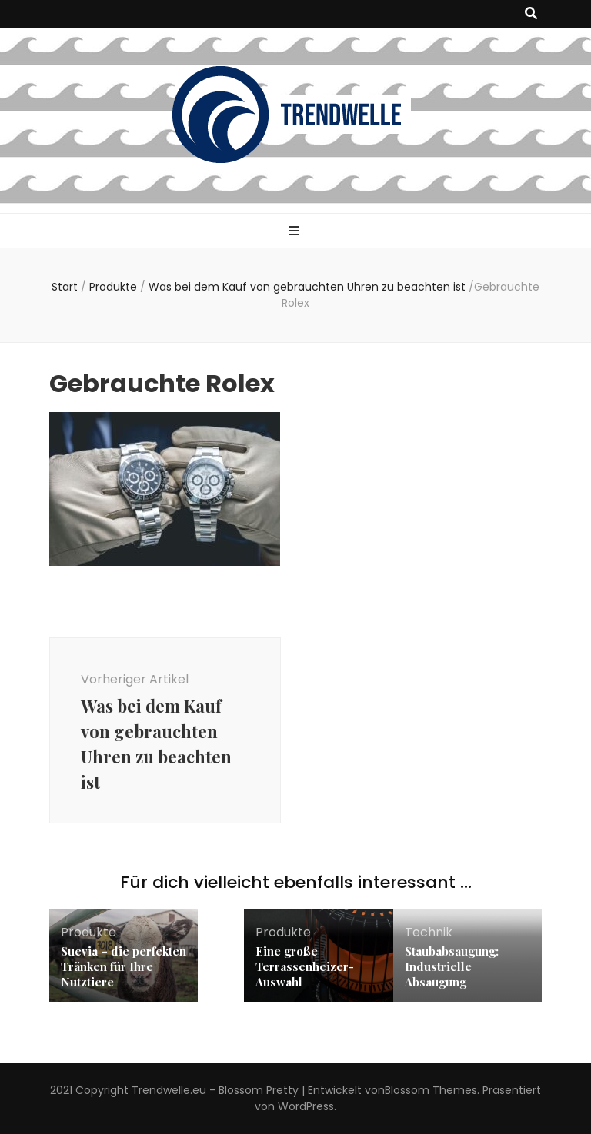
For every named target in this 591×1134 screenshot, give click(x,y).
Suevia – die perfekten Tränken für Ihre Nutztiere (123, 966)
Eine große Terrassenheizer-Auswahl (304, 966)
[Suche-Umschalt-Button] (531, 14)
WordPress (306, 1106)
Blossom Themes (431, 1090)
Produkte (113, 286)
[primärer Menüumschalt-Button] (296, 231)
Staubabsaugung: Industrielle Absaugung (452, 966)
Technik (428, 932)
